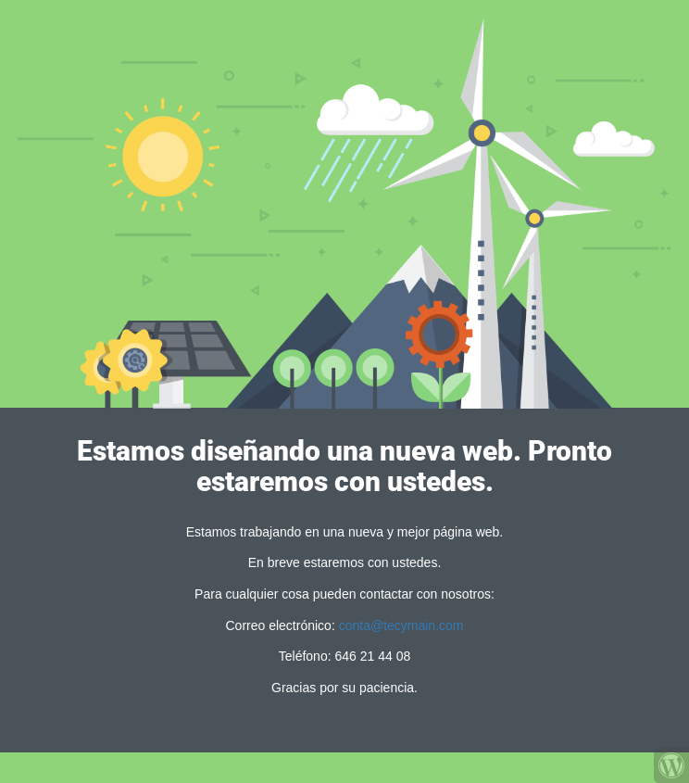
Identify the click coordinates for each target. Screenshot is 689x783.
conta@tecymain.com (401, 625)
